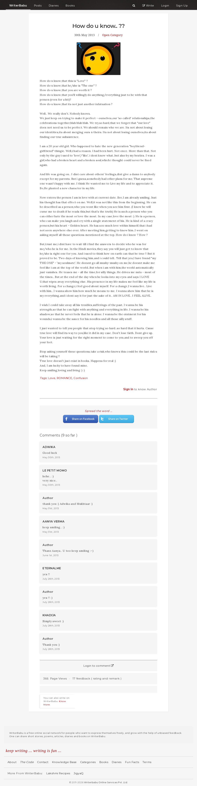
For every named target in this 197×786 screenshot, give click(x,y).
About (12, 762)
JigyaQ (79, 773)
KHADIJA (49, 615)
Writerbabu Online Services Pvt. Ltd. (106, 782)
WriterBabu (18, 5)
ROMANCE (64, 378)
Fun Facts (132, 762)
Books (103, 762)
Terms (147, 762)
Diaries (117, 762)
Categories (88, 762)
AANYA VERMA (54, 521)
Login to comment (98, 665)
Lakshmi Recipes (58, 773)
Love (51, 378)
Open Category (112, 35)
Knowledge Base (64, 762)
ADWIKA (49, 447)
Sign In (128, 389)
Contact (43, 762)
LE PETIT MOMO (55, 470)
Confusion (81, 378)
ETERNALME (52, 568)
